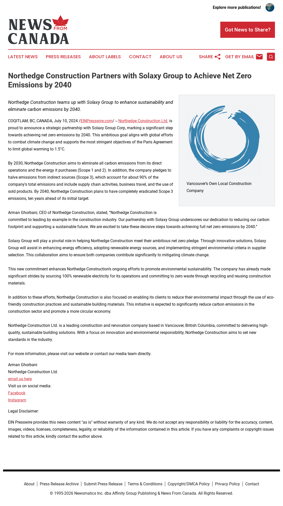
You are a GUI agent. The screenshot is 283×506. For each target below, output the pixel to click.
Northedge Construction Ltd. (143, 120)
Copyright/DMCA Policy (189, 484)
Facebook (16, 393)
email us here (20, 378)
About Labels (105, 56)
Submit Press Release (103, 484)
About (29, 484)
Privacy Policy (227, 484)
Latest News (23, 56)
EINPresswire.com (97, 120)
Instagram (17, 400)
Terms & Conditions (145, 484)
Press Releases (63, 56)
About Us (171, 56)
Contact (140, 56)
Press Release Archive (59, 484)
